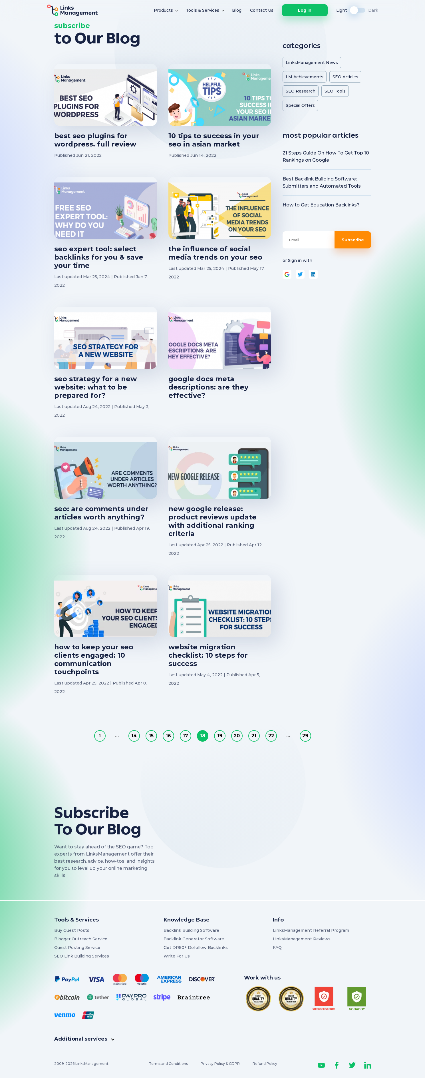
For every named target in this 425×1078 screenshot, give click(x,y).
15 (151, 735)
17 (185, 735)
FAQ (277, 947)
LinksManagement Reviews (302, 939)
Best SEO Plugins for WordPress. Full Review (95, 140)
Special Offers (300, 105)
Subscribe (353, 239)
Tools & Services (202, 10)
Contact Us (261, 10)
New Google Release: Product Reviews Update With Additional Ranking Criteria (212, 521)
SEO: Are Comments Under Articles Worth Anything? (101, 513)
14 (134, 735)
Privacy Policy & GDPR (220, 1063)
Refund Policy (265, 1063)
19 (219, 735)
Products (163, 10)
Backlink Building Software (191, 930)
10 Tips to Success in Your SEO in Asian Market (213, 140)
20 (237, 735)
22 (271, 735)
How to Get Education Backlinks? (321, 205)
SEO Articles (345, 76)
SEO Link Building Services (81, 956)
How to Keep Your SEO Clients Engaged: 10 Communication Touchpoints (93, 659)
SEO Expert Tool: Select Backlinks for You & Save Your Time (98, 257)
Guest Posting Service (77, 947)
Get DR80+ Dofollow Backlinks (196, 947)
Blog (236, 10)
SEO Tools (335, 91)
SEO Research (300, 91)
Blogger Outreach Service (80, 939)
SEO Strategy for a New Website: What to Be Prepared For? (95, 387)
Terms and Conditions (168, 1063)
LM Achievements (304, 76)
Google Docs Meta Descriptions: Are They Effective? (208, 387)
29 (305, 735)
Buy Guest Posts (71, 930)
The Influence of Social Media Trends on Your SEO (215, 253)
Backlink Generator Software (194, 939)
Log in (304, 10)
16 (168, 735)
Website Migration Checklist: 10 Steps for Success (208, 655)
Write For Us (177, 956)
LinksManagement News (312, 62)
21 (253, 735)
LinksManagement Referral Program (311, 930)
